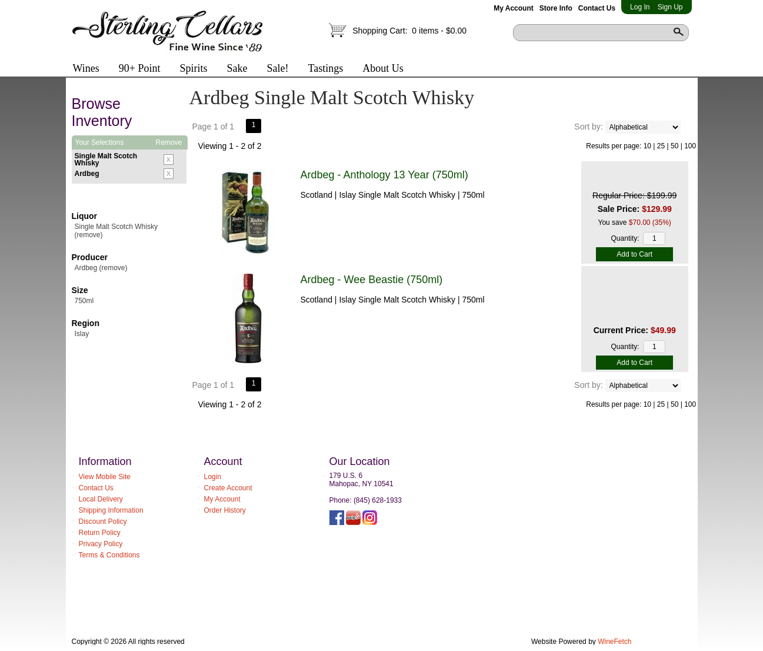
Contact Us (596, 8)
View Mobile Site (105, 477)
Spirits (189, 69)
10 (647, 146)
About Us (378, 69)
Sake (236, 68)
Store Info (555, 8)
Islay (82, 334)
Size (80, 290)
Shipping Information (111, 510)
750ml (84, 301)
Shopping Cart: (409, 30)
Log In (639, 7)
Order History (225, 510)
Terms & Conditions (109, 555)
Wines (82, 69)
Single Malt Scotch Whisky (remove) (116, 230)
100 (690, 146)
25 (661, 146)
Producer (90, 257)
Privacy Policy (101, 544)
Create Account (228, 488)
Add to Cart (634, 254)
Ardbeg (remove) (101, 268)
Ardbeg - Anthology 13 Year (384, 175)
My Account (514, 8)
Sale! (277, 68)
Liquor (85, 216)
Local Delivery (101, 499)
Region (85, 323)
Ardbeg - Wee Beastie (372, 279)
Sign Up (670, 7)
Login (212, 477)
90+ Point (140, 68)
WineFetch (614, 641)
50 (674, 146)
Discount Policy (103, 521)
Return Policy (100, 533)
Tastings (325, 68)
